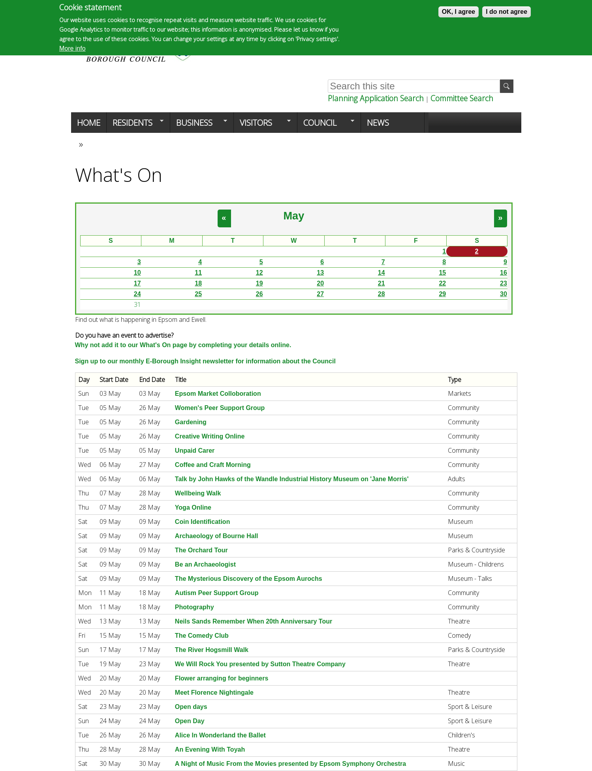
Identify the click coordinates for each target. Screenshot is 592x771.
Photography (194, 607)
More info (72, 48)
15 (442, 272)
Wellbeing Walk (198, 493)
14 (381, 272)
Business (198, 125)
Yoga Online (193, 507)
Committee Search (461, 98)
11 (198, 272)
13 (320, 272)
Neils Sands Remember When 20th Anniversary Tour (253, 621)
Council (325, 125)
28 (381, 294)
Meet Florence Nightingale (214, 692)
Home (88, 122)
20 (320, 283)
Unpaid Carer (194, 450)
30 (503, 294)
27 (320, 294)
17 (137, 283)
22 (442, 283)
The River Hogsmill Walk (211, 649)
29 (442, 294)
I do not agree (506, 11)
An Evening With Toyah (210, 749)
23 (503, 283)
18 (198, 283)
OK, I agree (458, 11)
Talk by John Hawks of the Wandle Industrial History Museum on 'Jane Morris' (292, 479)
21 (381, 283)
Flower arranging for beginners (221, 678)
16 (503, 272)
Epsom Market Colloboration (218, 393)
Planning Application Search (376, 98)
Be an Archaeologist (205, 564)
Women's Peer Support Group (220, 407)
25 (198, 294)
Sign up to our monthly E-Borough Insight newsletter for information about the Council (205, 361)
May (293, 216)
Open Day (190, 721)
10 (137, 272)
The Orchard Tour (201, 550)
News (378, 122)
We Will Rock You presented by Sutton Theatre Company (260, 664)
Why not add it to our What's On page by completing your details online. (183, 345)
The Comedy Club (202, 635)
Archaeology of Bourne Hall (216, 536)
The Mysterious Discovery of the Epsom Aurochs (248, 578)
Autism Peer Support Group (217, 593)
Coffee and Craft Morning (213, 464)
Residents (135, 125)
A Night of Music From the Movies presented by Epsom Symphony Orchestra (290, 763)
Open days (191, 706)
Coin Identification (202, 521)
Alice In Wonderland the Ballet (220, 735)
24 (137, 294)
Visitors (262, 125)
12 (259, 272)
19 (259, 283)
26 (259, 294)
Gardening (191, 422)
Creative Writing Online (210, 436)
